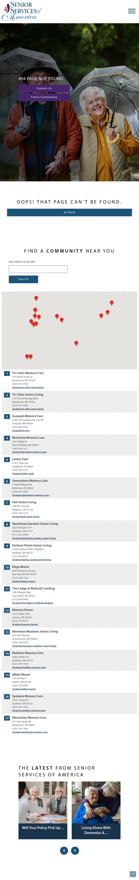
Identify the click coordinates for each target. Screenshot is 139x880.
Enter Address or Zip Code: (22, 262)
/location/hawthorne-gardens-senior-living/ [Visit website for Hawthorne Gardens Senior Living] (34, 538)
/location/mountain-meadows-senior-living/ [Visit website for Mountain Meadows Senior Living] (34, 646)
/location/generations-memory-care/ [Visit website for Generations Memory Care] (30, 495)
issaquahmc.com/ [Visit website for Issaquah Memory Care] (21, 431)
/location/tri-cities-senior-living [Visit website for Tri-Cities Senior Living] (28, 409)
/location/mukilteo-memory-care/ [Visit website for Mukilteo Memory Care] (29, 667)
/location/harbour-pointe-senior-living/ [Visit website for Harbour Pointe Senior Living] (31, 560)
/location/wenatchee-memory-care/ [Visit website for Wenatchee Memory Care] (30, 732)
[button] (76, 343)
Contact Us (44, 88)
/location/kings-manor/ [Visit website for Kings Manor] (23, 581)
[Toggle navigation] (131, 11)
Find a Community (44, 97)
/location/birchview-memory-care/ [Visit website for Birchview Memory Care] (29, 452)
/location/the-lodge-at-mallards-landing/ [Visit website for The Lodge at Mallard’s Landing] (32, 603)
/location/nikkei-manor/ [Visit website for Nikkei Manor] (24, 689)
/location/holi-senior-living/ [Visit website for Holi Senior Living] (26, 517)
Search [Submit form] (23, 279)
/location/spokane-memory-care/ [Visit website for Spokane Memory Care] (28, 711)
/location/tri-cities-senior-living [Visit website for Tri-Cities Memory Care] (28, 388)
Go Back (69, 212)
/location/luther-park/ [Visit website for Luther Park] (23, 474)
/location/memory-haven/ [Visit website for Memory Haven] (25, 624)
